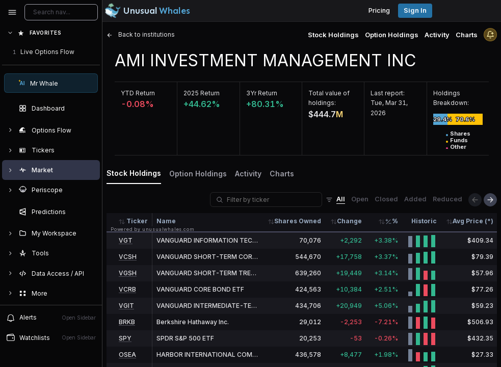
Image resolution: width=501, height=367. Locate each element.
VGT (126, 240)
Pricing (379, 10)
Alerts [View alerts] (51, 317)
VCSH (128, 256)
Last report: (388, 93)
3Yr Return (261, 93)
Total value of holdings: (329, 98)
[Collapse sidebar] (12, 12)
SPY (125, 338)
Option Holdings (391, 35)
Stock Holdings (333, 35)
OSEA (127, 354)
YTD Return (138, 93)
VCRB (127, 289)
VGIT (126, 305)
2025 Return (201, 93)
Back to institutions (141, 34)
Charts (467, 35)
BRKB (127, 322)
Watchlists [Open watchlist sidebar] (51, 337)
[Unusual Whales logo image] (147, 10)
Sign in (415, 10)
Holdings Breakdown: (451, 98)
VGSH (128, 273)
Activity (437, 35)
